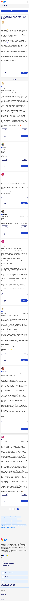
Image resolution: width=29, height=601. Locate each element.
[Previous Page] (10, 509)
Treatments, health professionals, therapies (19, 525)
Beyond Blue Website (6, 539)
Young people (12, 527)
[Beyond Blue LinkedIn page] (14, 585)
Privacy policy (3, 596)
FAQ (3, 561)
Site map (2, 599)
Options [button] (27, 5)
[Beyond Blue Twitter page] (11, 585)
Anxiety (2, 516)
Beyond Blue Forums (4, 1)
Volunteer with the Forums (7, 567)
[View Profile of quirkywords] (5, 147)
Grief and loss (18, 516)
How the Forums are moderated (8, 563)
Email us (7, 581)
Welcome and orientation (5, 527)
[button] (3, 66)
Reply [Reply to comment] (24, 136)
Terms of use (3, 594)
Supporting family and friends (6, 525)
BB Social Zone (7, 516)
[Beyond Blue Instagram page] (8, 585)
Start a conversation (14, 10)
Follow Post (24, 129)
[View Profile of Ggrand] (4, 25)
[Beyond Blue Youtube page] (5, 585)
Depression (13, 516)
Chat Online (7, 576)
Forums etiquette (6, 565)
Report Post (5, 73)
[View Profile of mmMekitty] (5, 371)
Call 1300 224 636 (9, 572)
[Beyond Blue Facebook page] (2, 585)
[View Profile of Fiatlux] (2, 177)
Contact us (3, 592)
